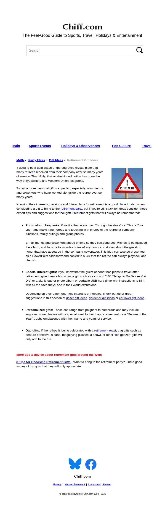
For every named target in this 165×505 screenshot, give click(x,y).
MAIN (20, 160)
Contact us (94, 484)
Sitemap (106, 484)
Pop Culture (121, 146)
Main (16, 146)
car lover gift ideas (131, 298)
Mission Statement (75, 484)
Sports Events (40, 146)
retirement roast (105, 330)
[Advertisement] (82, 98)
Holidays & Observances (80, 146)
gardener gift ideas (102, 298)
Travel (147, 146)
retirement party (71, 208)
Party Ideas (36, 160)
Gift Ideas (56, 160)
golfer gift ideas (76, 298)
